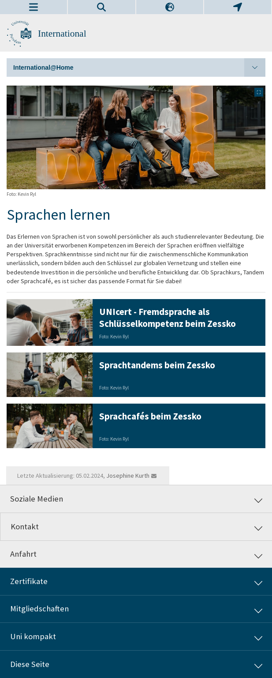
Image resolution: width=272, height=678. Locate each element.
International (62, 33)
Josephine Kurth (127, 475)
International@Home (139, 67)
